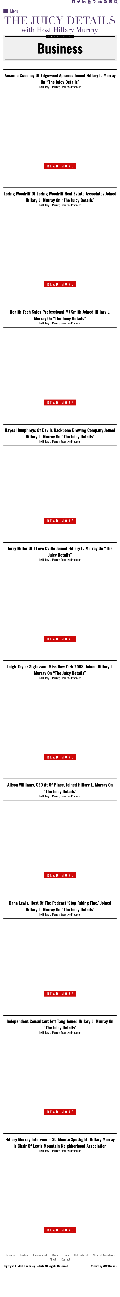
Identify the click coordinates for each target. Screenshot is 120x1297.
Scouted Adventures (104, 1274)
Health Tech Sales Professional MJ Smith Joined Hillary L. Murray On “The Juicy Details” (60, 321)
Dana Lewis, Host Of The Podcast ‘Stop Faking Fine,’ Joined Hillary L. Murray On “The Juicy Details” (60, 919)
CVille (55, 1274)
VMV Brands (110, 1285)
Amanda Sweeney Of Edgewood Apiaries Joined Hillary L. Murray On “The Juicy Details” (60, 78)
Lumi (66, 1274)
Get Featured (81, 1274)
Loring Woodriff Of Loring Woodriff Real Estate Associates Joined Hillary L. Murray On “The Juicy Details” (60, 200)
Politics (24, 1274)
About (53, 1279)
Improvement (40, 1274)
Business (10, 1274)
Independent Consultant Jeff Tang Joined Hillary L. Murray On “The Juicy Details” (60, 1037)
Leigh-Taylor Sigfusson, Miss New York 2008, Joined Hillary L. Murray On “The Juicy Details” (60, 682)
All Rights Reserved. (57, 1285)
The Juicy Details (34, 1285)
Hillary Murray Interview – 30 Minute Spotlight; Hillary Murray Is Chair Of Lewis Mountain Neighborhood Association (60, 1158)
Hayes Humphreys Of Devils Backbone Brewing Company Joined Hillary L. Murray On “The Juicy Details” (60, 442)
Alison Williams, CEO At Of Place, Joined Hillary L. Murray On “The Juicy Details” (60, 800)
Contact (65, 1279)
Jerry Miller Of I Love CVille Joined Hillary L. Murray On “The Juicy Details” (60, 564)
